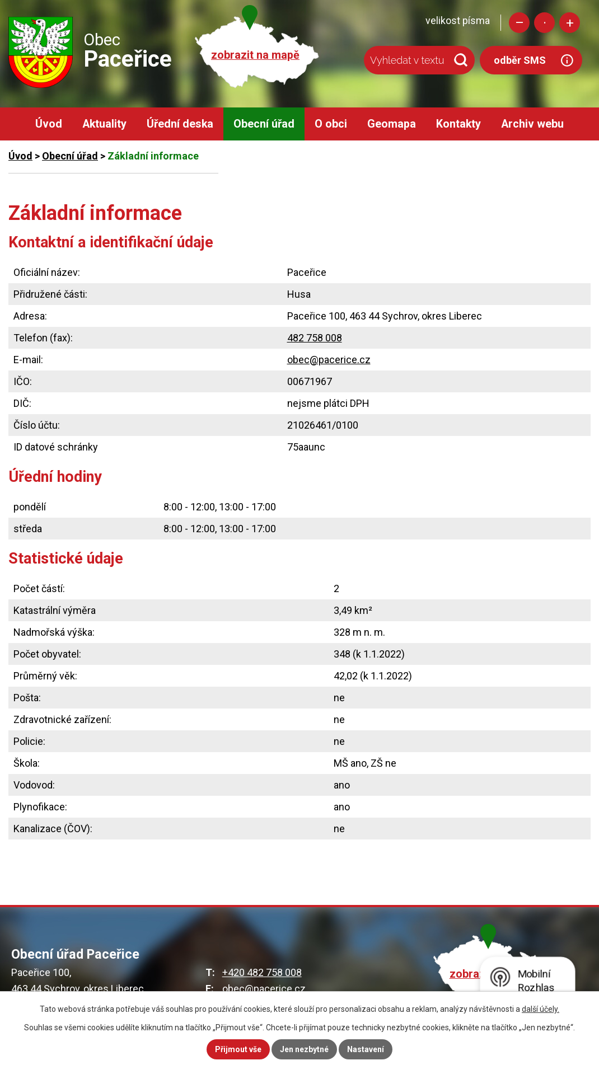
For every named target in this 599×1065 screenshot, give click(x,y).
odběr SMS (520, 60)
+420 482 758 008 (262, 972)
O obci (331, 124)
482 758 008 (314, 338)
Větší (569, 22)
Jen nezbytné (304, 1049)
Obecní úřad (263, 124)
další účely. (540, 1009)
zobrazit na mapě (255, 55)
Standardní (544, 22)
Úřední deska (180, 124)
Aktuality (104, 124)
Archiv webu (532, 124)
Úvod (48, 124)
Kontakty (458, 124)
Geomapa (391, 124)
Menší (519, 22)
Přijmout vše (238, 1049)
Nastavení (365, 1049)
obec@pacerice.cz (329, 359)
